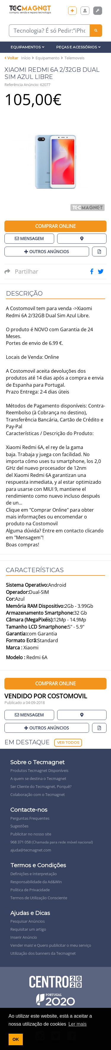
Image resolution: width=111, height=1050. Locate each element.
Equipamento (47, 58)
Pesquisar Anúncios (27, 921)
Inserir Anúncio (23, 937)
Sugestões (19, 826)
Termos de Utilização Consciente (38, 897)
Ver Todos (68, 742)
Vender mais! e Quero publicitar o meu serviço (50, 945)
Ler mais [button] (77, 1024)
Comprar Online (55, 226)
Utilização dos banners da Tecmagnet (43, 953)
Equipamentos (27, 47)
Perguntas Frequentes (29, 818)
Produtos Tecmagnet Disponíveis (39, 770)
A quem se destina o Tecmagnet (38, 778)
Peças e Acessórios (78, 47)
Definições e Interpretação (33, 873)
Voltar (11, 58)
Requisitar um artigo (28, 929)
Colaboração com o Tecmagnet (37, 794)
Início (25, 58)
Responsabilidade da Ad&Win (36, 881)
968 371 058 (51, 842)
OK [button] (15, 1039)
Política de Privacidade (30, 889)
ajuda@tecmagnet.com (30, 850)
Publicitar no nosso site (30, 834)
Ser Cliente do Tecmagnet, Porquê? (41, 786)
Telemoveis (74, 58)
